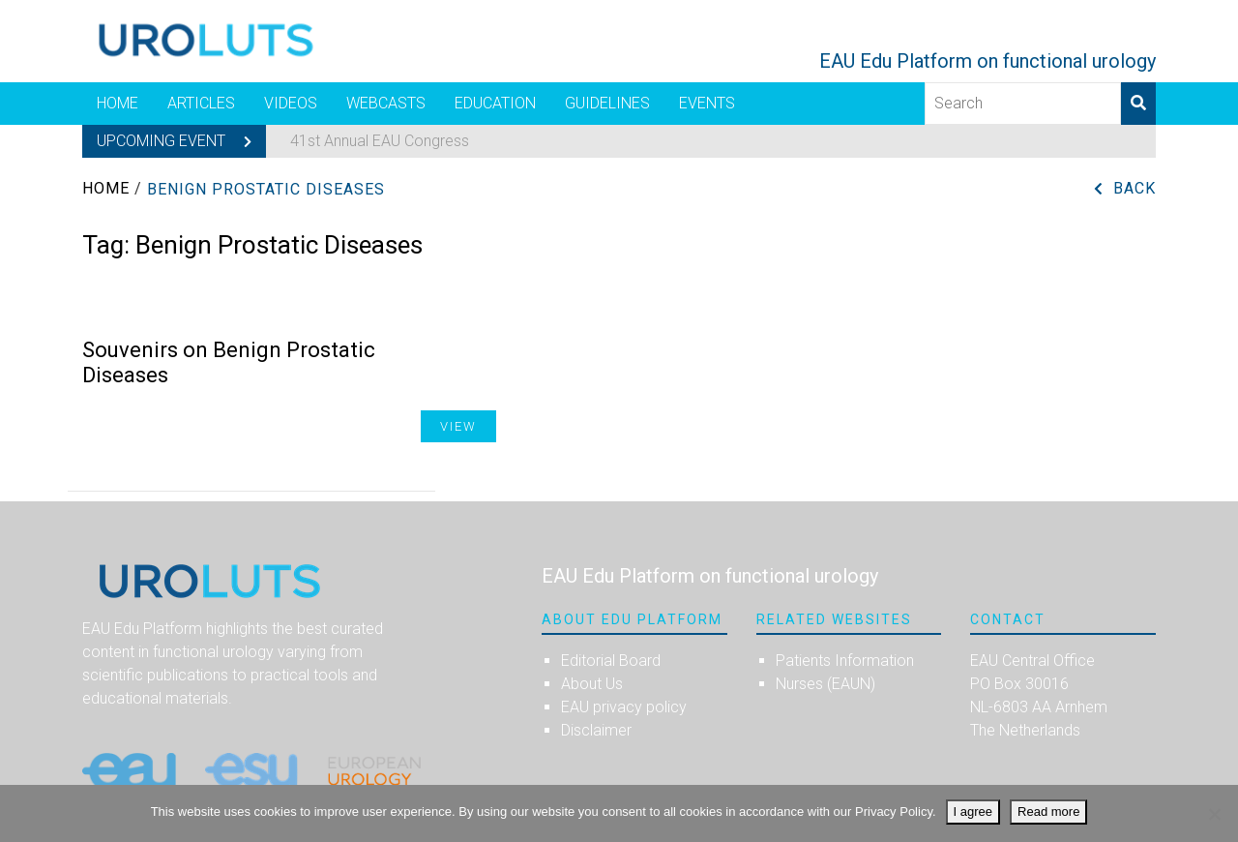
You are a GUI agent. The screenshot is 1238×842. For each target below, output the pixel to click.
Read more (1048, 811)
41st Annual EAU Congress (379, 141)
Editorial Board (611, 660)
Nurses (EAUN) (825, 684)
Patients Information (845, 660)
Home (117, 103)
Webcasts (386, 103)
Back (1134, 188)
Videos (290, 103)
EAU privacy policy (624, 707)
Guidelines (607, 103)
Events (707, 103)
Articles (201, 103)
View (458, 426)
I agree (973, 811)
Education (495, 103)
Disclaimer (596, 730)
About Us (592, 684)
